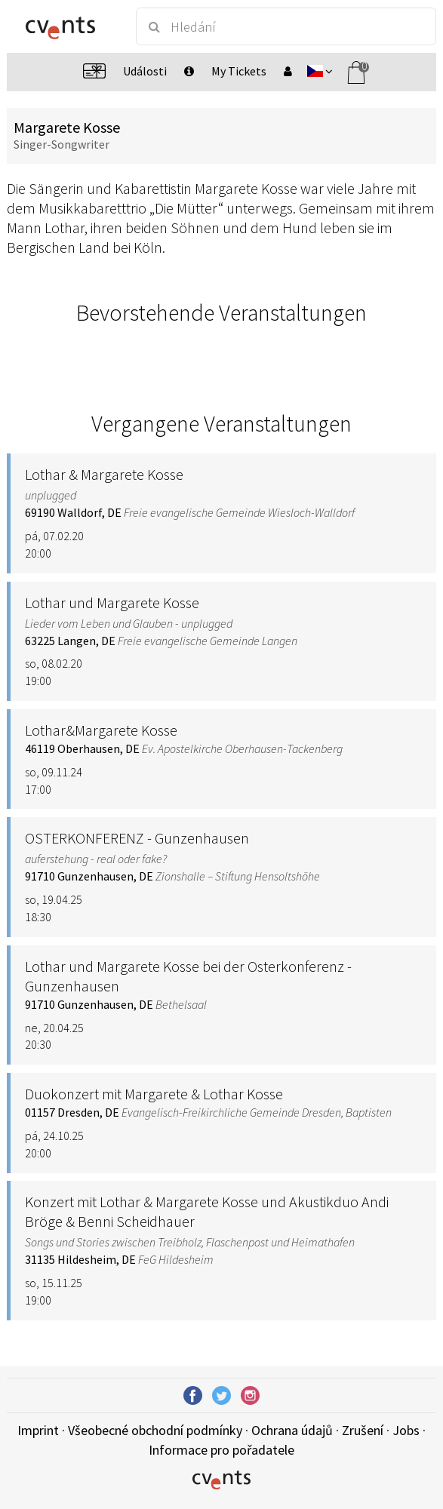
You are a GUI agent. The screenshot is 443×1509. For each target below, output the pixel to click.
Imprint (38, 1430)
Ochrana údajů (292, 1430)
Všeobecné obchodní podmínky (155, 1430)
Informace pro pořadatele (221, 1449)
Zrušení (362, 1430)
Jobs (406, 1430)
